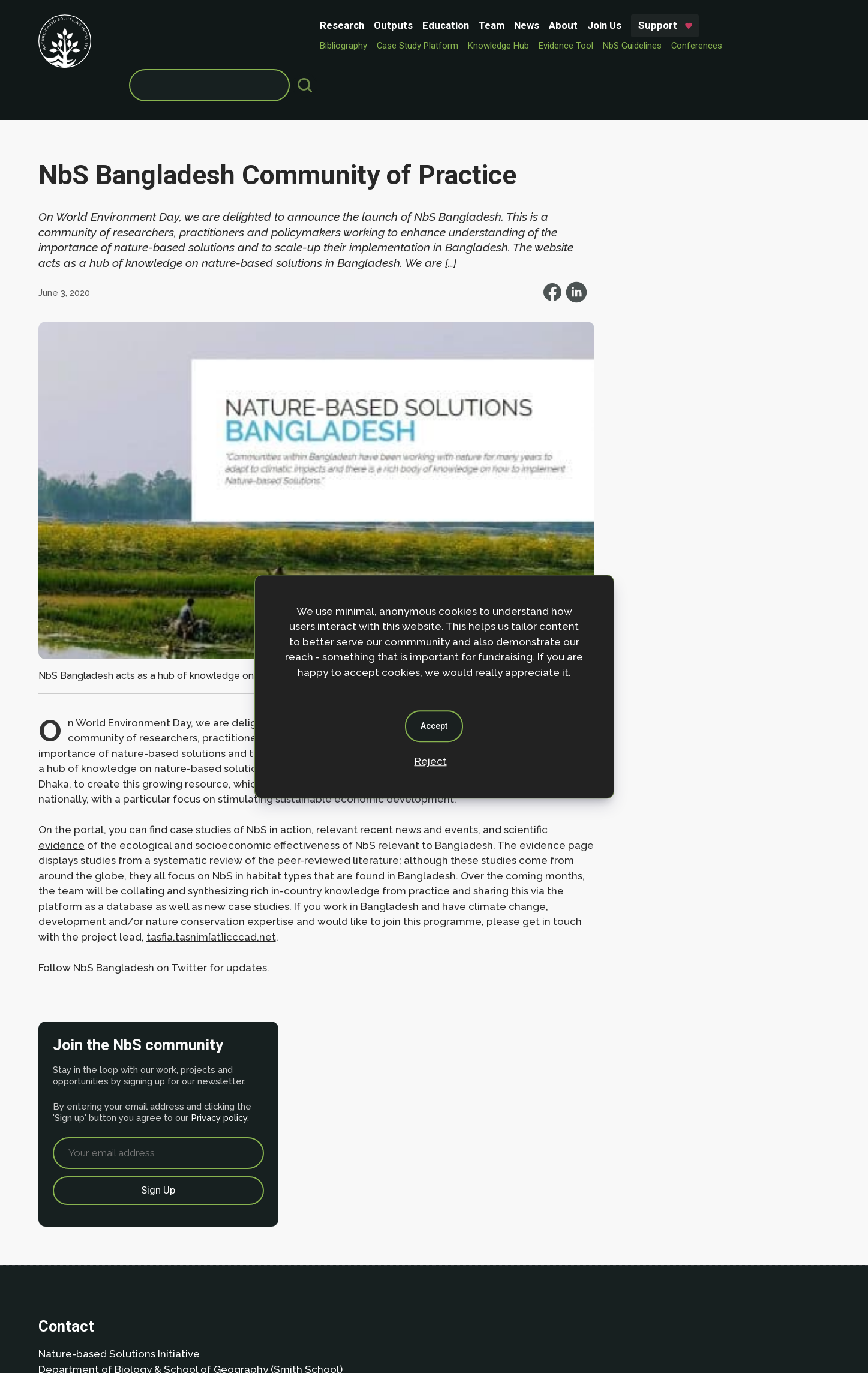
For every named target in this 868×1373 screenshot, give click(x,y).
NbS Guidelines (440, 45)
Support (465, 25)
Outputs (201, 25)
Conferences (504, 45)
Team (300, 25)
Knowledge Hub (306, 45)
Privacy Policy (113, 1282)
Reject (431, 761)
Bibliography (151, 45)
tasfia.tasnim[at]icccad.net (273, 885)
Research (150, 25)
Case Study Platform (225, 45)
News (334, 25)
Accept (434, 726)
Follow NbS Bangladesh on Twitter (122, 916)
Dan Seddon (533, 1326)
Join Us (412, 25)
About (371, 25)
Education (253, 25)
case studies (200, 778)
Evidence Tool (374, 45)
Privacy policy (702, 258)
